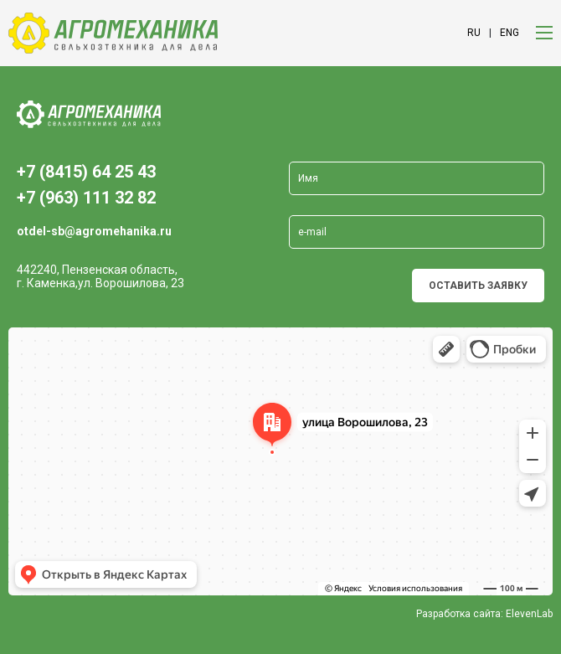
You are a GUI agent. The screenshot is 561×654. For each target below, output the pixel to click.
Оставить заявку (478, 285)
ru (474, 33)
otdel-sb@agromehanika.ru (94, 231)
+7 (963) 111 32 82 (86, 198)
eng (509, 33)
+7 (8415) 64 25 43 (86, 172)
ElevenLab (529, 614)
